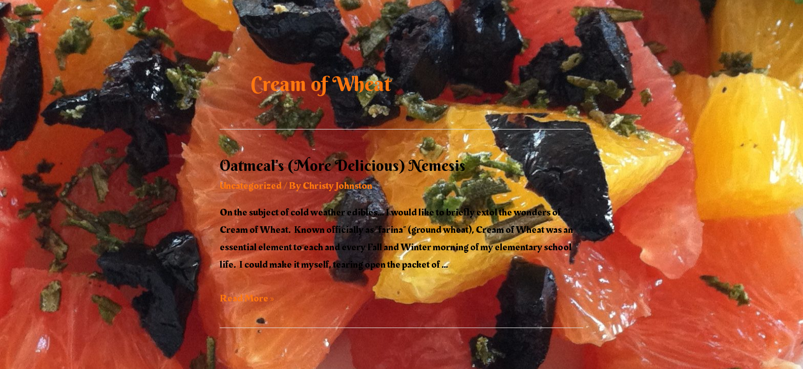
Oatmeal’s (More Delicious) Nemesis (343, 165)
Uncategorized (251, 185)
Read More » (247, 298)
